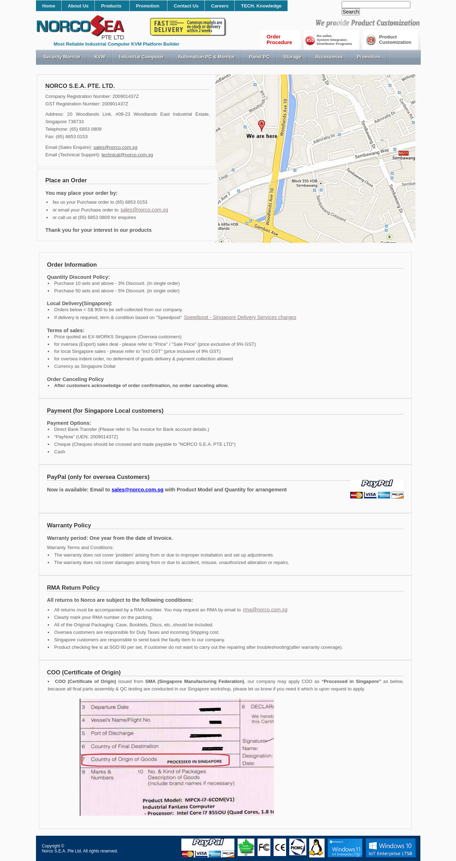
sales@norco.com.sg (115, 147)
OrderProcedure (279, 39)
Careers (219, 6)
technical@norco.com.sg (127, 154)
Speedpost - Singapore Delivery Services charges (240, 317)
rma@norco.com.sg (265, 609)
